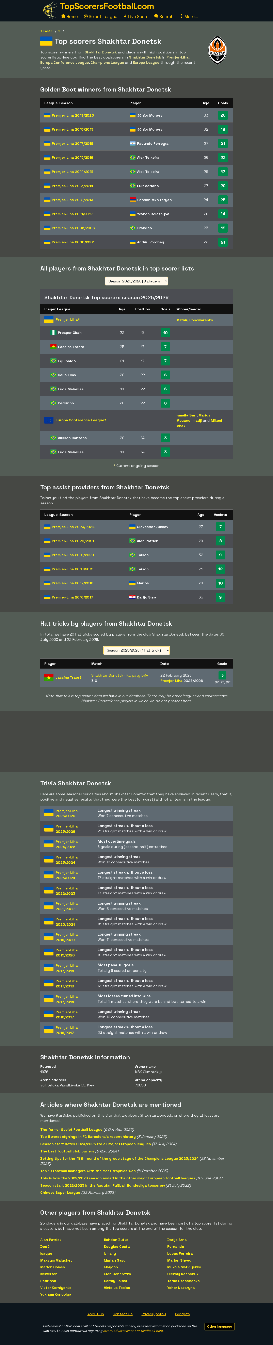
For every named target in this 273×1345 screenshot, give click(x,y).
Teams (46, 31)
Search (163, 16)
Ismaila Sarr (186, 415)
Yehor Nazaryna (181, 1287)
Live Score (135, 16)
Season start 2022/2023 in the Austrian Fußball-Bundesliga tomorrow (102, 1185)
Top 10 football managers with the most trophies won (88, 1170)
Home (69, 16)
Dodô (45, 1246)
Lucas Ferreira (180, 1253)
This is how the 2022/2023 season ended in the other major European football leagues (117, 1178)
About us (95, 1314)
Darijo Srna (177, 1239)
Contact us (123, 1314)
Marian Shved (179, 1260)
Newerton (49, 1274)
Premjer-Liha (73, 115)
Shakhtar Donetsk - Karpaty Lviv (119, 675)
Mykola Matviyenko (184, 1267)
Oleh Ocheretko (117, 1274)
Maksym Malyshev (56, 1260)
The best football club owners (67, 1151)
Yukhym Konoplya (55, 1294)
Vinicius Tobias (117, 1287)
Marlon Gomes (52, 1267)
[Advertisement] (136, 741)
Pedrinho (48, 1280)
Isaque (46, 1253)
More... (188, 16)
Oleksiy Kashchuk (182, 1274)
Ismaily (110, 1253)
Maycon (111, 1267)
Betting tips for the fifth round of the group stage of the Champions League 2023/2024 (119, 1158)
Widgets (182, 1314)
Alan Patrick (51, 1239)
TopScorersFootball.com (107, 6)
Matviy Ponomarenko (194, 320)
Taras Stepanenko (183, 1280)
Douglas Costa (117, 1246)
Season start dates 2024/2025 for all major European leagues (95, 1144)
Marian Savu (115, 1260)
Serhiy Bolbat (116, 1280)
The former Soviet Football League (71, 1129)
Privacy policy (154, 1314)
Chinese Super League (60, 1192)
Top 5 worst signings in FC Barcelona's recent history (88, 1136)
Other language (219, 1326)
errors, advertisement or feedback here (133, 1331)
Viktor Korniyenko (55, 1287)
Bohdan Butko (116, 1239)
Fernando (175, 1246)
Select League (100, 16)
